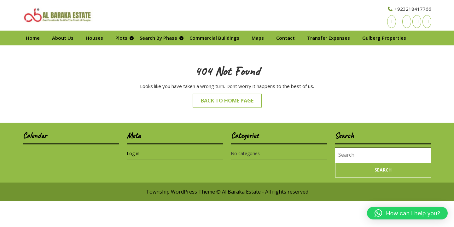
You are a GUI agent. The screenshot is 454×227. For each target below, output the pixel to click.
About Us (62, 38)
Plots (121, 38)
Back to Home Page (231, 102)
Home (33, 38)
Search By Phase (158, 38)
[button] (407, 213)
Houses (94, 38)
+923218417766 (409, 9)
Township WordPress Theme (180, 191)
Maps (258, 38)
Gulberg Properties (384, 38)
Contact (285, 38)
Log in (133, 153)
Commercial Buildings (214, 38)
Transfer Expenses (328, 38)
